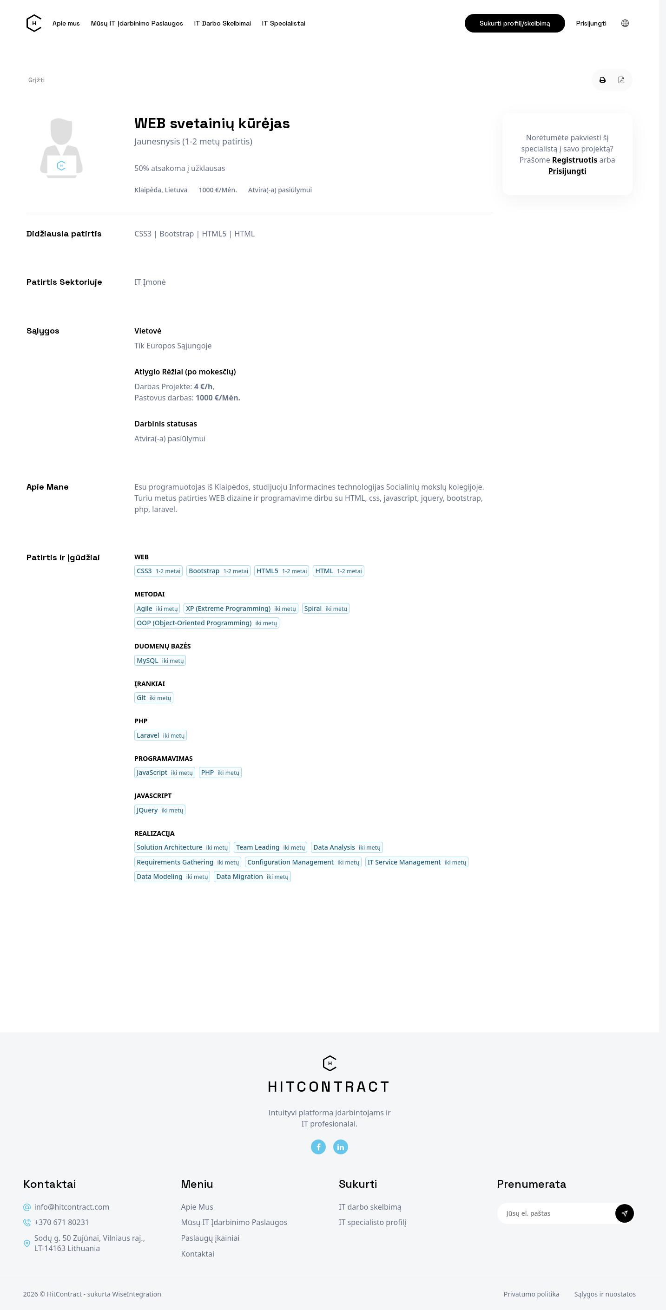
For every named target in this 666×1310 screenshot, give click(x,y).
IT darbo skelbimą (370, 1207)
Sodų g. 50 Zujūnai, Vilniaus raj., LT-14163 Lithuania (84, 1243)
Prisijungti (591, 23)
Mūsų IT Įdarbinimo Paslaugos (137, 23)
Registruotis (574, 160)
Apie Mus (197, 1207)
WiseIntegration (136, 1294)
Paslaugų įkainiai (210, 1238)
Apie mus (66, 23)
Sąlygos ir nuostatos (605, 1294)
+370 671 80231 (56, 1222)
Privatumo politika (532, 1294)
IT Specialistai (283, 23)
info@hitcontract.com (66, 1207)
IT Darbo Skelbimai (222, 23)
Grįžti (36, 80)
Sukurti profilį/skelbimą (515, 23)
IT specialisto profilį (372, 1222)
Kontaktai (197, 1254)
